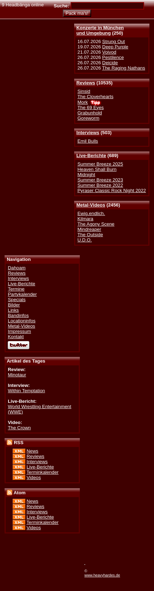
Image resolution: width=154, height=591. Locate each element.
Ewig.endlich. (91, 213)
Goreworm (88, 118)
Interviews (87, 132)
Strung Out (113, 41)
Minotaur (17, 374)
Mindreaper (89, 229)
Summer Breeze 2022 (100, 185)
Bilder (14, 305)
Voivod (109, 52)
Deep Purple (115, 46)
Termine (16, 289)
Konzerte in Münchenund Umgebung (100, 30)
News (32, 451)
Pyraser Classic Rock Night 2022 (111, 190)
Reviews (85, 82)
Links (13, 310)
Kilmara (85, 218)
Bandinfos (18, 315)
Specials (16, 299)
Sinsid (83, 91)
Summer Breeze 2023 (100, 180)
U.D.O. (84, 240)
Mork (82, 102)
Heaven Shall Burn (97, 169)
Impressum (19, 331)
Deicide (110, 62)
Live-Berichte (91, 155)
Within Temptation (26, 390)
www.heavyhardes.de (102, 575)
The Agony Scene (95, 224)
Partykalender (22, 294)
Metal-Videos (90, 205)
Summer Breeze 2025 (100, 164)
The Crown (19, 427)
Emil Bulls (87, 141)
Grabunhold (89, 112)
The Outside (90, 234)
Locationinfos (21, 320)
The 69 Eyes (90, 107)
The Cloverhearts (95, 96)
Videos (33, 477)
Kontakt (16, 336)
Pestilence (113, 57)
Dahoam (16, 267)
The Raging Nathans (123, 68)
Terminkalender (42, 472)
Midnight (86, 174)
